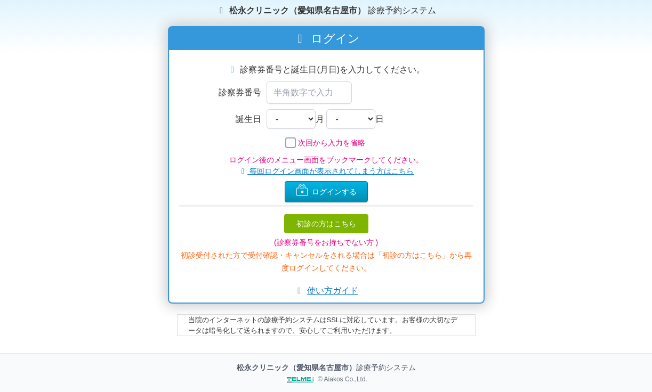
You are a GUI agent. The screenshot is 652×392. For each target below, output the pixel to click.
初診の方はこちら (326, 223)
